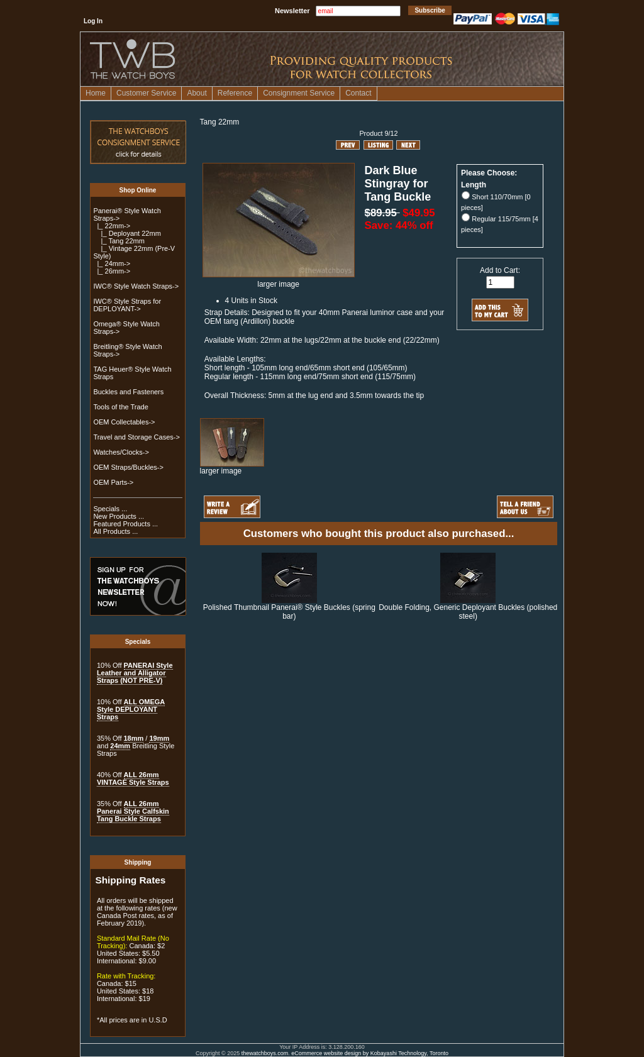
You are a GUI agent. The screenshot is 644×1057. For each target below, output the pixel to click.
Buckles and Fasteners (128, 392)
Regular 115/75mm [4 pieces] (499, 224)
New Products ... (118, 516)
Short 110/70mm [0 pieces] (496, 202)
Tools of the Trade (120, 407)
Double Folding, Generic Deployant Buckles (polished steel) (468, 612)
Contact (358, 93)
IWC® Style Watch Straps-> (136, 286)
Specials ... (110, 508)
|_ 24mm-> (111, 263)
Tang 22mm (220, 122)
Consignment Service (299, 93)
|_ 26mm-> (111, 271)
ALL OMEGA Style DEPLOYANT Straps (131, 709)
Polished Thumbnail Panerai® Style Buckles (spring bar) (289, 612)
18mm (134, 738)
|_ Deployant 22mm (126, 233)
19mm (159, 738)
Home (96, 93)
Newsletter (292, 10)
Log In (93, 21)
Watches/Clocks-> (121, 452)
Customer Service (146, 93)
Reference (235, 93)
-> (111, 226)
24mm (120, 746)
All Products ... (115, 531)
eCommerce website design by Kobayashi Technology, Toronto (369, 1053)
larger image (232, 467)
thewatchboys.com (265, 1053)
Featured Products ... (125, 524)
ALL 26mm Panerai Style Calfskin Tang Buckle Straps (133, 811)
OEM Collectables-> (124, 422)
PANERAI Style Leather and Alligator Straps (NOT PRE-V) (135, 672)
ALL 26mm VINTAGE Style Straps (133, 778)
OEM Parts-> (113, 482)
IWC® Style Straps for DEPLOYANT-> (127, 305)
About (196, 93)
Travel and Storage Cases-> (136, 437)
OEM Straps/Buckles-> (128, 467)
